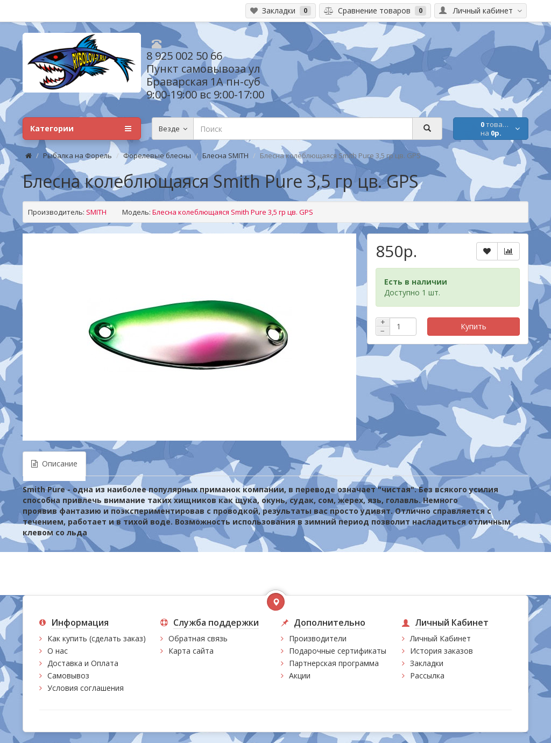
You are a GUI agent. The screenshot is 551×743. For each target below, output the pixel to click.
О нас (57, 651)
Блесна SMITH (225, 155)
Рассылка (427, 675)
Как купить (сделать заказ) (96, 638)
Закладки (426, 663)
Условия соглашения (85, 688)
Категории (80, 128)
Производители (318, 638)
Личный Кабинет (440, 638)
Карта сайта (191, 651)
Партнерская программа (334, 663)
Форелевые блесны (157, 155)
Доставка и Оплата (82, 663)
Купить (473, 326)
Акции (299, 675)
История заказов (441, 651)
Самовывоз (68, 675)
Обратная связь (198, 638)
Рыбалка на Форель (77, 155)
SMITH (96, 212)
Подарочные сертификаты (337, 651)
